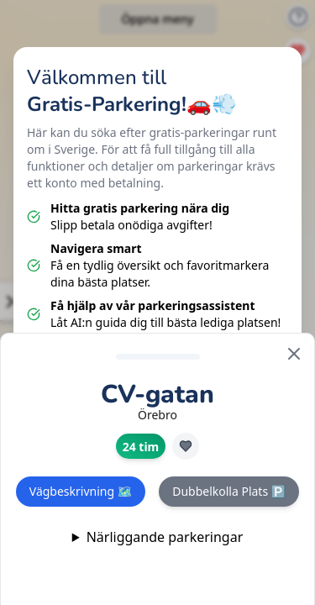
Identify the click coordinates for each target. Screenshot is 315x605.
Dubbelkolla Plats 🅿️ (229, 491)
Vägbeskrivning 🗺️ (80, 491)
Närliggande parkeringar (165, 537)
